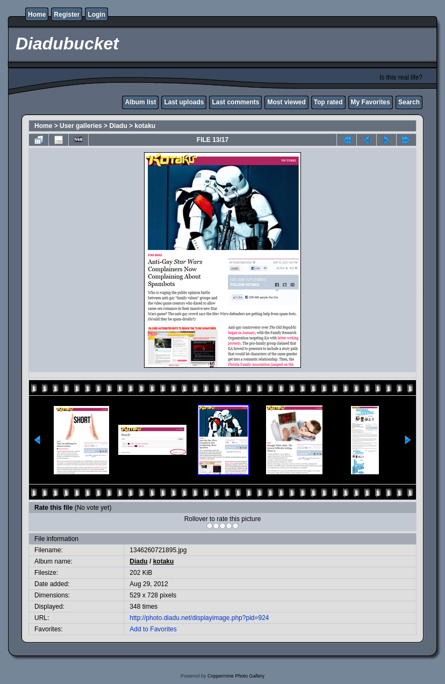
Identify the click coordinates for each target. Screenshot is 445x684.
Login (96, 14)
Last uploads (184, 102)
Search (409, 102)
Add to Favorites (153, 629)
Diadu (118, 126)
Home (37, 14)
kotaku (144, 126)
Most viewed (286, 102)
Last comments (235, 102)
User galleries (81, 126)
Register (67, 14)
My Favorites (370, 102)
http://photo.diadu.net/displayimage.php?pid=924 (199, 618)
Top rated (328, 102)
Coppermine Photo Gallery (235, 676)
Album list (140, 102)
